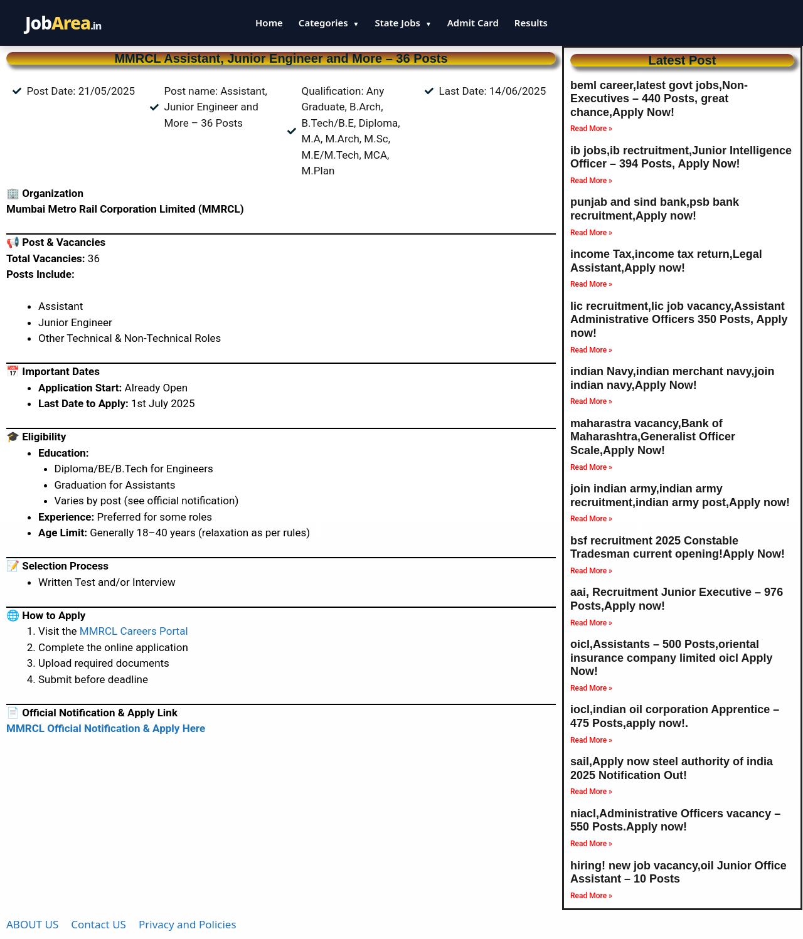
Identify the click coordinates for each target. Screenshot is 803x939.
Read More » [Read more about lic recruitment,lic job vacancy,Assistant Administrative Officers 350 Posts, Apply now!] (591, 350)
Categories (329, 22)
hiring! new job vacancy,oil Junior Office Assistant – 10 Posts (678, 872)
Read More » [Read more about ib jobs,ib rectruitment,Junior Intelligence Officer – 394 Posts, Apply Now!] (591, 180)
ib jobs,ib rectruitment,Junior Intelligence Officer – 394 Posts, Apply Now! (681, 157)
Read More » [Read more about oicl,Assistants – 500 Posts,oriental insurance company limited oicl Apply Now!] (591, 688)
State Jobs (403, 22)
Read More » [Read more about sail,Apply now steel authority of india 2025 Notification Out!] (591, 791)
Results (531, 22)
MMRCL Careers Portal (134, 631)
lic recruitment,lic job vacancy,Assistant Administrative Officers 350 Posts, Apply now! (678, 319)
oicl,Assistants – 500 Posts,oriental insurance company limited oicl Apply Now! (671, 657)
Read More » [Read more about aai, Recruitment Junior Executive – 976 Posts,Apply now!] (591, 622)
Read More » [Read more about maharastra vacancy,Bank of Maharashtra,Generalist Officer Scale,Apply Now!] (591, 467)
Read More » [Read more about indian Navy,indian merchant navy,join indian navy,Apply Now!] (591, 401)
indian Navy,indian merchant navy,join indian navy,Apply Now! (672, 378)
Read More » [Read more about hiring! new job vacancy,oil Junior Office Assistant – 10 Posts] (591, 895)
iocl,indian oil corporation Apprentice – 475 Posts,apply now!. (674, 716)
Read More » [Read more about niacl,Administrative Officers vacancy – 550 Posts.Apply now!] (591, 843)
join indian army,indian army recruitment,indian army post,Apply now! (680, 495)
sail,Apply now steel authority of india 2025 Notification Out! (671, 768)
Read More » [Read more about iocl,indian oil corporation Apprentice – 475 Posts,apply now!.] (591, 740)
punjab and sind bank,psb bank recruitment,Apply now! (654, 209)
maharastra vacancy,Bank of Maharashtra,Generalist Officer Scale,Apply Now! (652, 437)
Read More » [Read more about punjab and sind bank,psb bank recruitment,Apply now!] (591, 232)
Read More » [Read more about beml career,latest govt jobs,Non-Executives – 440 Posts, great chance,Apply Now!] (591, 128)
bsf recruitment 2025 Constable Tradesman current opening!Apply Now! (677, 547)
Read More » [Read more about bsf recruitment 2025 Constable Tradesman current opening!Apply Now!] (591, 570)
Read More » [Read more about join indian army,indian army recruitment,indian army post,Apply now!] (591, 518)
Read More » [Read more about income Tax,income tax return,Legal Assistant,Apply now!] (591, 284)
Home (269, 22)
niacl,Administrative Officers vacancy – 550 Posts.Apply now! (675, 820)
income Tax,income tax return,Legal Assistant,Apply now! (666, 261)
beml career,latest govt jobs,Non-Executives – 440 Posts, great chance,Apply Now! (659, 99)
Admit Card (473, 22)
